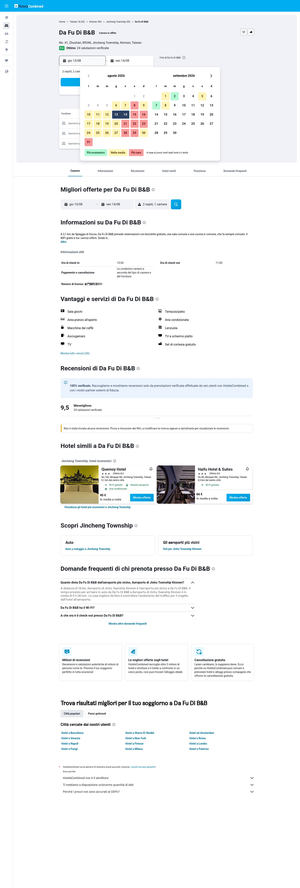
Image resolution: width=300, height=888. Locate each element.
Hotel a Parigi (69, 748)
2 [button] (143, 96)
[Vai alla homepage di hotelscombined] (29, 6)
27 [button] (116, 133)
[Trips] (6, 60)
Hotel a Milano (134, 748)
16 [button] (143, 114)
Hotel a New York (135, 738)
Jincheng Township (116, 21)
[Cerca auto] (6, 33)
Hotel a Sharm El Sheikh (139, 732)
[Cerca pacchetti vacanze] (6, 41)
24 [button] (88, 133)
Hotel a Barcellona (72, 732)
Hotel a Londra (198, 743)
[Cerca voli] (6, 17)
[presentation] (184, 57)
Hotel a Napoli (69, 743)
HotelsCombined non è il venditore (158, 778)
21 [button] (125, 123)
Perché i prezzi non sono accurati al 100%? (158, 791)
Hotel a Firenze (134, 743)
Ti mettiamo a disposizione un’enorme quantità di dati (158, 785)
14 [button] (125, 114)
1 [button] (134, 96)
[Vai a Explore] (6, 49)
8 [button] (134, 105)
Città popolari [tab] (72, 713)
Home (62, 21)
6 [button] (116, 105)
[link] (97, 507)
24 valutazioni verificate (93, 48)
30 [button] (143, 133)
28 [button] (125, 133)
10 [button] (88, 114)
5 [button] (107, 105)
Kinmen (93, 21)
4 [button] (98, 105)
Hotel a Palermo (199, 748)
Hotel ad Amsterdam (201, 732)
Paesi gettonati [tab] (97, 713)
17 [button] (88, 123)
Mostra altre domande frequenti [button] (128, 623)
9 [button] (143, 105)
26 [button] (107, 133)
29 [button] (134, 133)
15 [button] (134, 114)
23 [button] (143, 123)
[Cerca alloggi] (6, 25)
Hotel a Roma (197, 738)
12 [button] (107, 114)
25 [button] (97, 133)
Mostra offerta (142, 497)
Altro (64, 241)
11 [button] (97, 114)
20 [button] (116, 123)
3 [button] (88, 105)
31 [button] (88, 142)
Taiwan (73, 21)
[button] (6, 6)
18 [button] (97, 123)
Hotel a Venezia (70, 738)
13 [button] (116, 114)
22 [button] (134, 123)
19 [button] (107, 123)
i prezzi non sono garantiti (143, 766)
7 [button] (125, 105)
